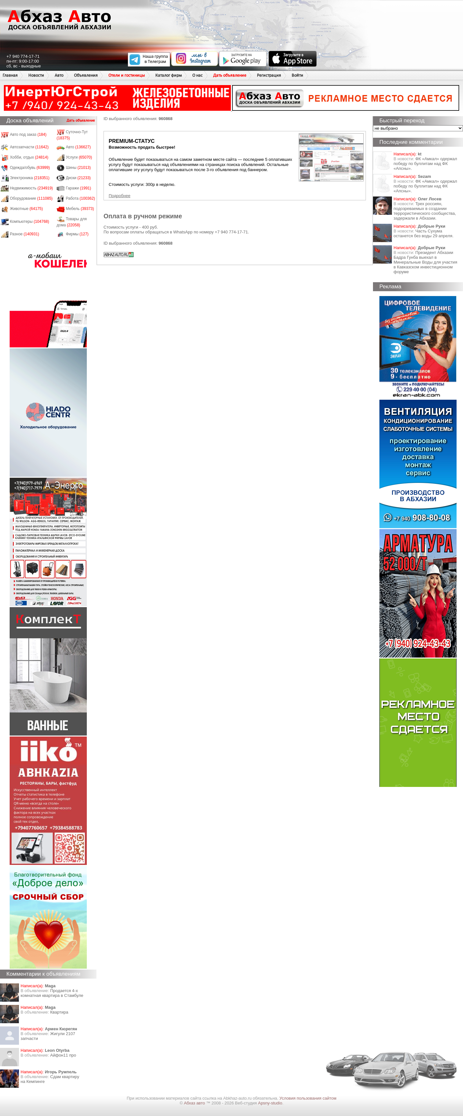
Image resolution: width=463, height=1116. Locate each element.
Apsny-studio (270, 1103)
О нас (197, 75)
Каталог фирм (168, 75)
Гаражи (78, 188)
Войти (297, 75)
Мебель (80, 208)
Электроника (30, 178)
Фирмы (77, 234)
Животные (26, 208)
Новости (36, 75)
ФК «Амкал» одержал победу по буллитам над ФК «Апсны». (425, 163)
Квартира (59, 1012)
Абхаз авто (195, 1103)
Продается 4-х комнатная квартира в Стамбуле (52, 993)
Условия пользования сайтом (307, 1098)
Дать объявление (229, 75)
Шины (78, 167)
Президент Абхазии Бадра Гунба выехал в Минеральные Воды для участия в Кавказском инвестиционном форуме (425, 262)
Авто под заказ (28, 134)
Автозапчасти (29, 147)
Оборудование (31, 198)
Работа (80, 198)
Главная (10, 75)
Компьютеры (29, 221)
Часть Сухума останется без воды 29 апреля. (423, 233)
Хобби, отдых (29, 157)
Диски (78, 178)
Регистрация (269, 75)
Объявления (86, 75)
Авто (59, 75)
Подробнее (119, 195)
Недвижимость (31, 188)
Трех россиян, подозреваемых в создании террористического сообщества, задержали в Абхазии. (425, 211)
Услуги (79, 157)
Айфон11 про (63, 1055)
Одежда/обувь (30, 167)
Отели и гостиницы (126, 75)
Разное (24, 234)
